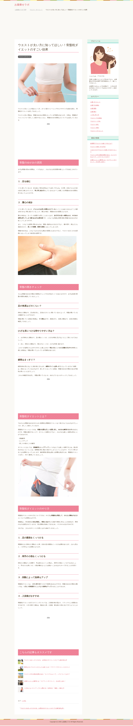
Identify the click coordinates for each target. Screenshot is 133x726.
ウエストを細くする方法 (97, 147)
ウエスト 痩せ (94, 128)
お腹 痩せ (93, 112)
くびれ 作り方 (94, 115)
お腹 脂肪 (93, 109)
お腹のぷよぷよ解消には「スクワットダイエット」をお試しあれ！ (45, 681)
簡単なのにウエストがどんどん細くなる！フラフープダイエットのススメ (47, 667)
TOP (20, 10)
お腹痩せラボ (24, 4)
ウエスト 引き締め (96, 118)
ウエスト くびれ (95, 122)
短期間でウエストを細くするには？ (101, 144)
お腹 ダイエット (95, 102)
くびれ (24, 701)
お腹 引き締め (94, 106)
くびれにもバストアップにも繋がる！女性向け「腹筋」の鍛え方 (44, 688)
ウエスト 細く (94, 125)
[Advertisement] (66, 27)
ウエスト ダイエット (24, 57)
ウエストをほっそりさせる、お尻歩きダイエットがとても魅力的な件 (45, 660)
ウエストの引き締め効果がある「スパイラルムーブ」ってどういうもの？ (47, 674)
